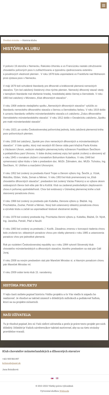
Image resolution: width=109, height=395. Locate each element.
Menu (104, 5)
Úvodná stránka (11, 40)
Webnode (64, 390)
